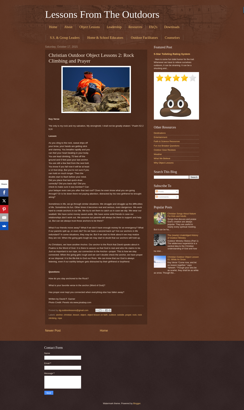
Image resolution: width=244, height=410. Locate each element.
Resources (135, 27)
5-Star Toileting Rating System (172, 54)
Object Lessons (89, 27)
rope (60, 318)
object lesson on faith (97, 315)
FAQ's (153, 27)
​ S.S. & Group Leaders (64, 37)
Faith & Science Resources (167, 141)
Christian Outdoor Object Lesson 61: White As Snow (183, 258)
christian (68, 315)
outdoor (112, 315)
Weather (158, 154)
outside (120, 315)
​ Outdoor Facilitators (144, 37)
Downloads (171, 27)
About (68, 27)
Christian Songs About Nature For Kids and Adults (182, 214)
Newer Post (53, 330)
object (83, 315)
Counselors (172, 37)
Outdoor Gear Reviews (165, 150)
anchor (59, 315)
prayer (128, 315)
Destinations (160, 133)
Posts (160, 191)
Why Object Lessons (164, 163)
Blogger (136, 403)
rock (134, 315)
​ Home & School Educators (104, 37)
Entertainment (160, 137)
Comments (162, 197)
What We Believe (162, 158)
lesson (76, 315)
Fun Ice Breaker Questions (166, 145)
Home (53, 27)
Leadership (114, 27)
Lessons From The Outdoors (102, 14)
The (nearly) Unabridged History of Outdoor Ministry (183, 236)
